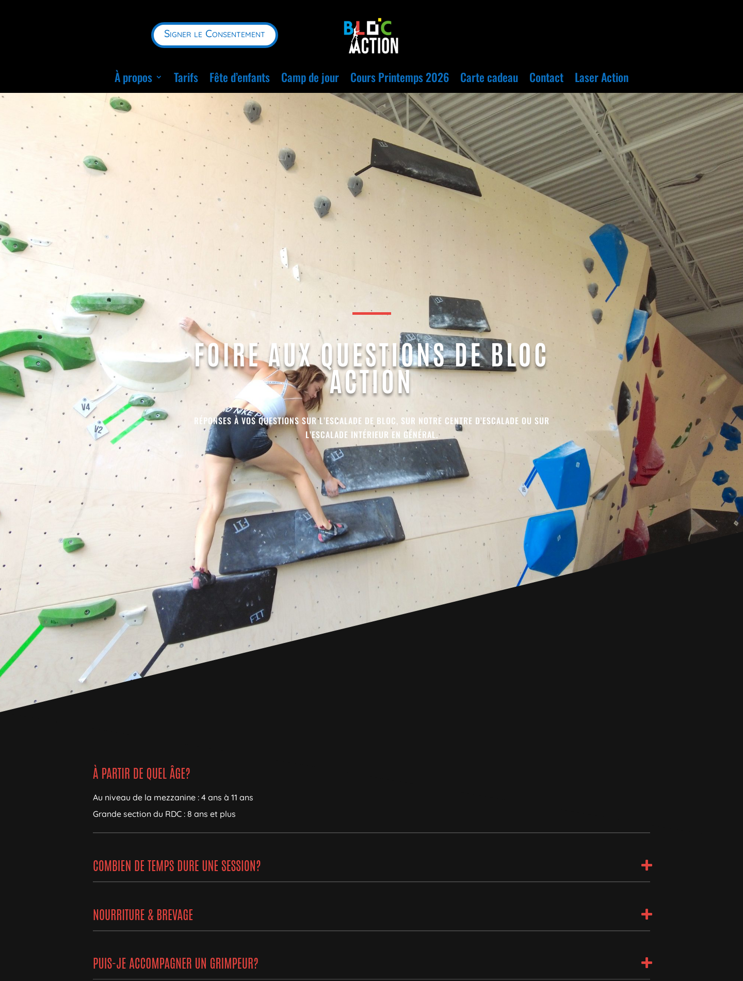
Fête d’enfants (239, 77)
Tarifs (186, 77)
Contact (546, 77)
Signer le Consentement (214, 33)
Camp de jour (310, 77)
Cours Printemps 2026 (399, 77)
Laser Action (601, 77)
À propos (133, 77)
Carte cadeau (489, 77)
